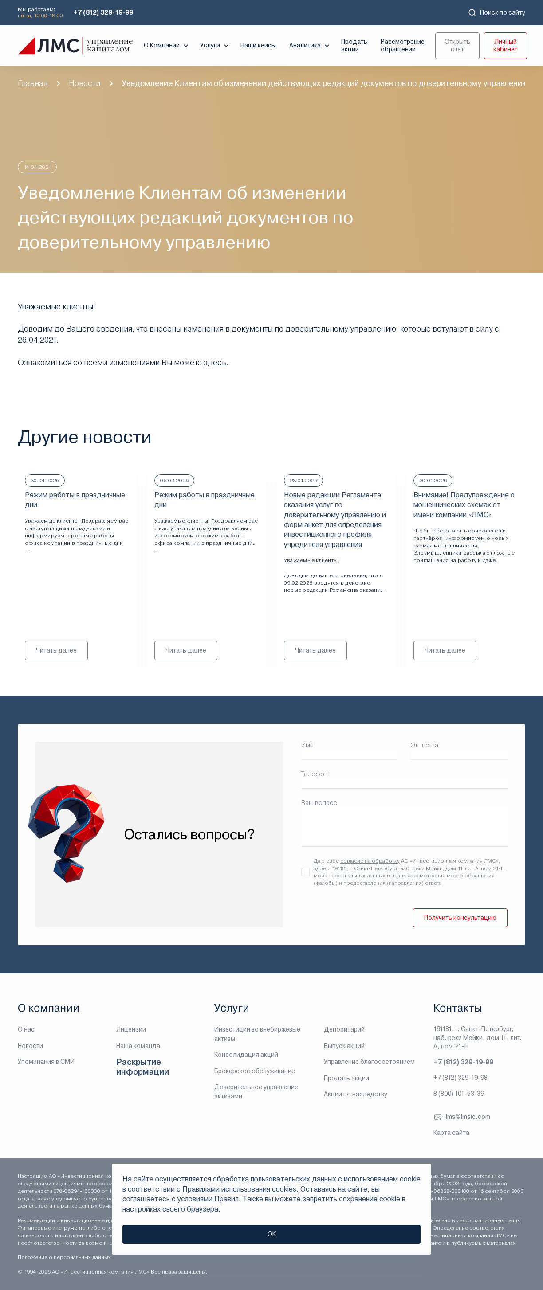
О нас (26, 1029)
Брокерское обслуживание (254, 1071)
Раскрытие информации (142, 1066)
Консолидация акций (246, 1054)
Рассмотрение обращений (403, 45)
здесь (215, 362)
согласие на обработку (370, 861)
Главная (32, 83)
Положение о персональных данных (64, 1257)
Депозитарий (344, 1029)
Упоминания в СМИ (46, 1061)
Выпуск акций (344, 1045)
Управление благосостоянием (369, 1061)
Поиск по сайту (496, 12)
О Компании (167, 45)
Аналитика (310, 45)
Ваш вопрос (319, 802)
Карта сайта (451, 1132)
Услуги (215, 45)
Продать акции (354, 45)
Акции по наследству (355, 1094)
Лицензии (131, 1029)
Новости (84, 83)
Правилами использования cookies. (240, 1189)
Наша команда (138, 1045)
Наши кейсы (258, 45)
